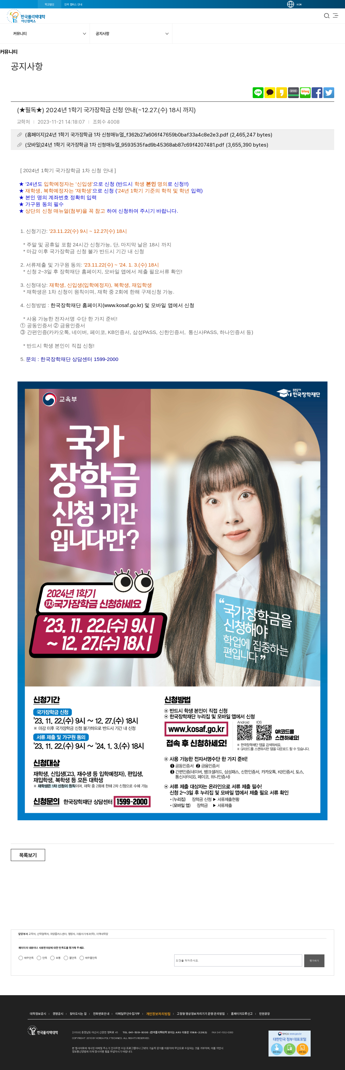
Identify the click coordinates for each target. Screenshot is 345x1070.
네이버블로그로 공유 (305, 92)
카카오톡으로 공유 (269, 92)
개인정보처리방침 (158, 1014)
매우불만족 (91, 957)
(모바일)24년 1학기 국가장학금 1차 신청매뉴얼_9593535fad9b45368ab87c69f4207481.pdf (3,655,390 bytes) (146, 145)
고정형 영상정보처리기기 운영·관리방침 (201, 1013)
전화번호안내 (101, 1013)
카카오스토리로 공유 (281, 92)
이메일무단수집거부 (128, 1013)
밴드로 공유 (293, 92)
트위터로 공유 (328, 92)
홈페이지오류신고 (242, 1013)
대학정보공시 (38, 1013)
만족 (44, 957)
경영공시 (58, 1013)
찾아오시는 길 (78, 1013)
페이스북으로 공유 (317, 92)
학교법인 (49, 4)
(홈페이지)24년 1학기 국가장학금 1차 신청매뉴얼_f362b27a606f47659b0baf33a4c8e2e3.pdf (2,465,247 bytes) (148, 135)
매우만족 (29, 957)
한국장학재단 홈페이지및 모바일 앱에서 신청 (122, 305)
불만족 (72, 957)
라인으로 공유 (258, 92)
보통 (58, 957)
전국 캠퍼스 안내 (73, 4)
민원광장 (264, 1013)
